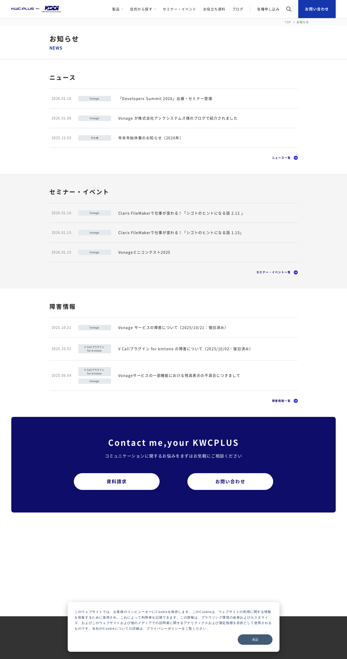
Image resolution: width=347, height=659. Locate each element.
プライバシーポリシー (164, 628)
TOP (288, 22)
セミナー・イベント (179, 9)
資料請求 (117, 481)
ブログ (238, 9)
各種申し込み (268, 9)
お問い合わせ (317, 9)
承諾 (255, 639)
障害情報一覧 (281, 401)
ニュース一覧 (281, 158)
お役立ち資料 (214, 9)
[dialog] (173, 627)
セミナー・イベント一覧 (273, 272)
